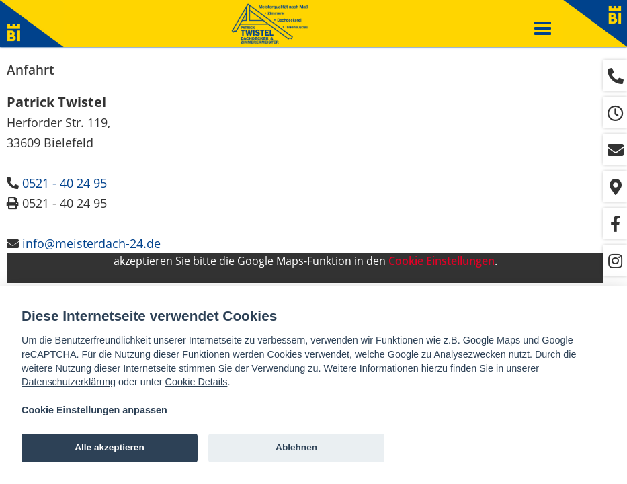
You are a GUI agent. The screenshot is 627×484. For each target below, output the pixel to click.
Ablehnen (296, 447)
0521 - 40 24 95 (64, 183)
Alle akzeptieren (109, 447)
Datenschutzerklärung (69, 381)
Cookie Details (196, 381)
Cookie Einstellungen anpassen (94, 410)
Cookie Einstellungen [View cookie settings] (441, 260)
